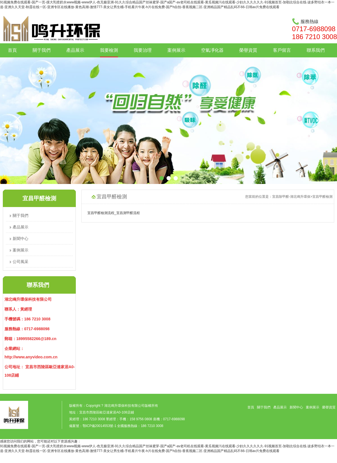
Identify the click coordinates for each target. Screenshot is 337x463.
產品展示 (75, 50)
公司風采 (19, 261)
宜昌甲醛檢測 (322, 197)
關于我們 (42, 50)
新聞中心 (19, 238)
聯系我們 (316, 50)
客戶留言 (282, 50)
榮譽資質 (248, 50)
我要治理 (143, 50)
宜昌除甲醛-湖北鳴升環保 (291, 197)
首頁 (12, 50)
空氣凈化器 (212, 50)
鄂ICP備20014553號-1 (99, 426)
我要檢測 (109, 50)
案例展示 (176, 50)
